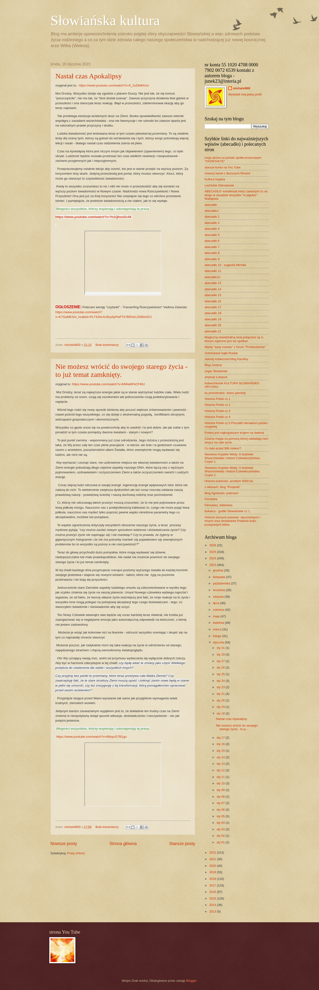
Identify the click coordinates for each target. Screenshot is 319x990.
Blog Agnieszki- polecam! (222, 493)
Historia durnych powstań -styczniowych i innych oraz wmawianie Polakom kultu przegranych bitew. (232, 520)
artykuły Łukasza (216, 377)
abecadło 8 (212, 253)
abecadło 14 (213, 289)
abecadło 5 (212, 235)
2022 (213, 852)
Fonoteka (211, 499)
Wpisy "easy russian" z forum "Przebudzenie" (235, 347)
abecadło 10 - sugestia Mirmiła (225, 265)
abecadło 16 (213, 301)
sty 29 (221, 654)
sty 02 (221, 835)
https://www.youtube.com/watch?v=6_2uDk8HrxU (114, 85)
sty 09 (221, 790)
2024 (213, 558)
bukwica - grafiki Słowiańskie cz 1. (228, 511)
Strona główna (123, 843)
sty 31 (221, 648)
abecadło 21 (213, 331)
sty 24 (221, 681)
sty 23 (221, 687)
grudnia (218, 570)
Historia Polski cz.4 (218, 417)
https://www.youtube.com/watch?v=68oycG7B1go (91, 736)
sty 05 (221, 816)
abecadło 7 (212, 247)
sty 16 (221, 744)
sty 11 (221, 777)
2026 (213, 545)
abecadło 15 (213, 295)
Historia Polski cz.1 (218, 399)
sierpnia (219, 596)
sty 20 (221, 700)
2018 (213, 879)
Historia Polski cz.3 (218, 411)
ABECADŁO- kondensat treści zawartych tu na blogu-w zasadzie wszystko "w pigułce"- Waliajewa (236, 195)
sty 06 (221, 809)
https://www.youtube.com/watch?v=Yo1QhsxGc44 (93, 217)
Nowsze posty (64, 843)
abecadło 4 (212, 229)
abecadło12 (213, 277)
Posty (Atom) (76, 853)
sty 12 (221, 770)
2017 (213, 885)
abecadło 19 (213, 319)
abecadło (211, 205)
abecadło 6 (212, 241)
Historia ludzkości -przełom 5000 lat (229, 481)
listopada (219, 577)
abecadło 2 (212, 216)
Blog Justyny (213, 365)
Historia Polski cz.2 (218, 405)
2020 (213, 866)
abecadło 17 (213, 307)
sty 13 (221, 763)
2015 (213, 898)
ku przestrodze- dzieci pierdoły (225, 393)
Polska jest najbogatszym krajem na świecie (234, 432)
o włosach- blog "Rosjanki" (223, 487)
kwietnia (219, 622)
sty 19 (221, 707)
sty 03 (221, 829)
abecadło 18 (213, 313)
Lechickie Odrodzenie (219, 185)
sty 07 (221, 803)
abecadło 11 (213, 271)
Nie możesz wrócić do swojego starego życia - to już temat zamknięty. (121, 370)
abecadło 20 (213, 325)
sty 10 (221, 783)
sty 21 (221, 694)
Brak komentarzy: (107, 345)
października (222, 583)
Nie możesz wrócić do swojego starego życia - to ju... (237, 727)
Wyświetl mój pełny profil (245, 94)
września (219, 590)
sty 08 (221, 796)
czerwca (219, 609)
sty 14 (221, 757)
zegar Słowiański (216, 371)
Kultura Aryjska (215, 179)
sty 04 (221, 822)
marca (217, 629)
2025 (213, 552)
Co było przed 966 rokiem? (223, 448)
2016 (213, 892)
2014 (213, 905)
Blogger (191, 980)
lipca (216, 603)
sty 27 (221, 661)
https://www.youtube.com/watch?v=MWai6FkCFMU (108, 384)
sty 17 (221, 737)
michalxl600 (241, 88)
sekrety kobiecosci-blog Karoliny (226, 359)
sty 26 (221, 667)
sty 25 (221, 674)
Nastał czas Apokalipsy (88, 76)
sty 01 (221, 842)
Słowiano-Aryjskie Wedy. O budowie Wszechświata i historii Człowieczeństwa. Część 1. (232, 457)
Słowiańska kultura (105, 20)
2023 (213, 565)
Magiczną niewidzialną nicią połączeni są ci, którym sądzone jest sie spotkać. (234, 339)
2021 (213, 859)
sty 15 (221, 750)
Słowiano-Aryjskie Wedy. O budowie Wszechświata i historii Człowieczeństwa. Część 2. (232, 471)
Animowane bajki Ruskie (221, 353)
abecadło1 (212, 210)
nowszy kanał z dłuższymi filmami (227, 173)
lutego (217, 636)
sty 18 (221, 713)
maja (216, 616)
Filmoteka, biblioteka (218, 505)
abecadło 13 (213, 283)
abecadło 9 (212, 259)
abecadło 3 (212, 223)
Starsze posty (182, 843)
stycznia (219, 642)
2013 (213, 911)
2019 (213, 872)
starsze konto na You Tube (223, 167)
